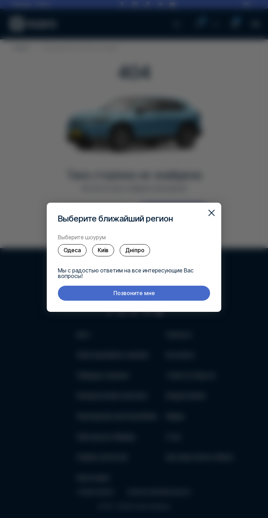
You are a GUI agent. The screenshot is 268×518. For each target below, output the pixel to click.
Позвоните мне (134, 293)
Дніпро (134, 250)
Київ (103, 250)
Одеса (72, 250)
